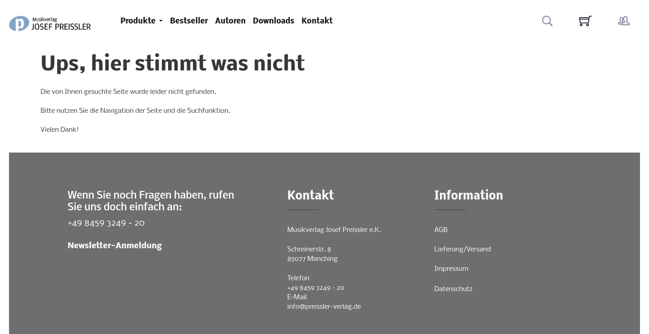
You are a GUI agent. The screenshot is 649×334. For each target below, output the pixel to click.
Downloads (273, 21)
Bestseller (189, 21)
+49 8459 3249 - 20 (106, 223)
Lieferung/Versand (462, 249)
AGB (441, 230)
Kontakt (317, 21)
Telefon (299, 278)
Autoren (230, 21)
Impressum (451, 269)
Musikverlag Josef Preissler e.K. (334, 230)
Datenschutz (453, 289)
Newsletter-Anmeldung (115, 246)
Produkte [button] (138, 21)
